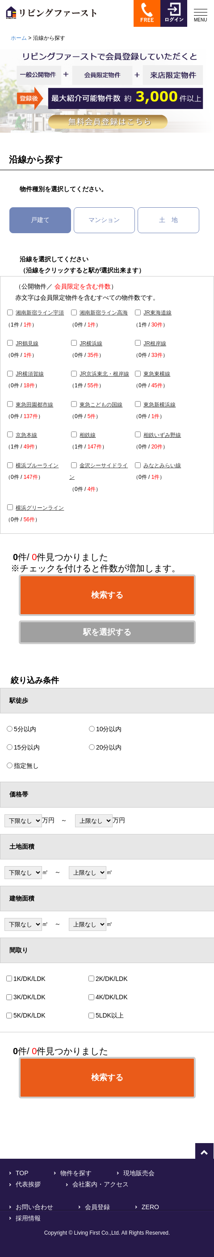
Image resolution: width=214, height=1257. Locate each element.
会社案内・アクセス (100, 1184)
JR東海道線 (157, 313)
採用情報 (28, 1218)
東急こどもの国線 (101, 405)
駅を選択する (107, 632)
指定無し (26, 765)
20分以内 (109, 747)
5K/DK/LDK (29, 1015)
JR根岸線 (154, 343)
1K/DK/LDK (29, 978)
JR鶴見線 (27, 343)
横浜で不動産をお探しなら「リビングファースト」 (48, 16)
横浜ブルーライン (37, 465)
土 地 (168, 219)
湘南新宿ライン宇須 (40, 313)
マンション (104, 219)
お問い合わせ (34, 1207)
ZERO (150, 1207)
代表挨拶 (28, 1184)
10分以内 (109, 729)
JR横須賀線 (30, 374)
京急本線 (26, 435)
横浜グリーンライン (40, 508)
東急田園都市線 (34, 405)
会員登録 (97, 1207)
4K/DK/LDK (112, 997)
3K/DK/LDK (29, 997)
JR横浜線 (91, 343)
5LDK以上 (110, 1015)
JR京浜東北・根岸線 (104, 374)
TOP (22, 1173)
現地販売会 (139, 1173)
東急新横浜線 (159, 405)
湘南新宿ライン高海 (104, 313)
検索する (107, 595)
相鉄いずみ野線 (162, 435)
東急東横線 (156, 374)
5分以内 (25, 729)
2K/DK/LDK (112, 978)
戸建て (40, 219)
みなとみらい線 (162, 465)
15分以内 (27, 747)
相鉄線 (88, 435)
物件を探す (76, 1173)
